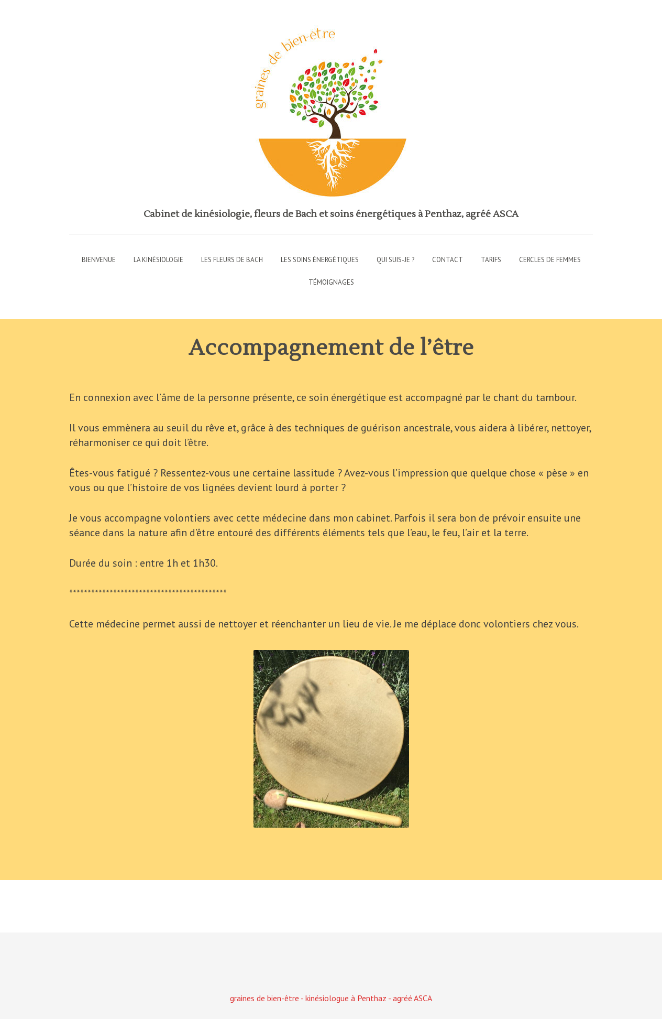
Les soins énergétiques (320, 259)
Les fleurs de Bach (232, 259)
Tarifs (491, 259)
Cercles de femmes (550, 259)
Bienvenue (99, 259)
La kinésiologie (158, 259)
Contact (447, 259)
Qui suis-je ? (395, 259)
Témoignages (331, 282)
